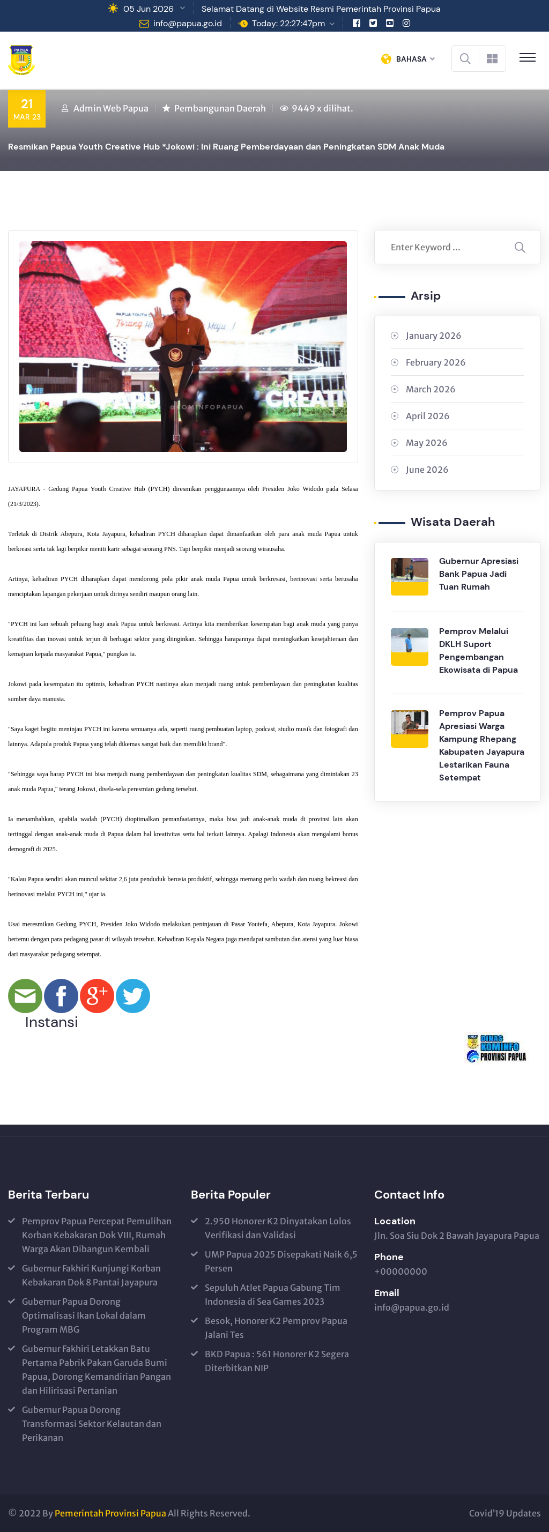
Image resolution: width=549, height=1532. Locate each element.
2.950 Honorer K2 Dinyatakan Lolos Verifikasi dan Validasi (278, 1228)
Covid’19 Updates (505, 1513)
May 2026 (427, 442)
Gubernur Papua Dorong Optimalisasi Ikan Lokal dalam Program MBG (84, 1315)
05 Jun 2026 (148, 8)
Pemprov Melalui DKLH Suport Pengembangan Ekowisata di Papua (478, 650)
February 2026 (436, 362)
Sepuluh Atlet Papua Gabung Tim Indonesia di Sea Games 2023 (272, 1294)
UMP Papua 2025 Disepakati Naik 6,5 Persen (281, 1261)
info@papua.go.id (187, 23)
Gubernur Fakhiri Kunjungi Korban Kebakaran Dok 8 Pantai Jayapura (91, 1275)
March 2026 (431, 389)
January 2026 (434, 335)
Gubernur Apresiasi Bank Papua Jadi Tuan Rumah (478, 573)
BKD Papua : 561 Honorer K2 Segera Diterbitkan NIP (277, 1361)
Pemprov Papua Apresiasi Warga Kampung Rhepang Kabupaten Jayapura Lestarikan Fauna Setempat (481, 745)
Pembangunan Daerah (220, 108)
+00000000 (400, 1271)
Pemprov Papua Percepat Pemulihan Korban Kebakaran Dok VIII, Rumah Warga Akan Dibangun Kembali (97, 1235)
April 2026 (428, 416)
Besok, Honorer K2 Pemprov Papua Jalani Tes (276, 1327)
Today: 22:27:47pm (288, 23)
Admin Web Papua (111, 108)
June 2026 (427, 469)
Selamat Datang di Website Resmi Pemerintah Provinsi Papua (321, 8)
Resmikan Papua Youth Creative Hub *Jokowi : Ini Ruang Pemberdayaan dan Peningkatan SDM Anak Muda (226, 146)
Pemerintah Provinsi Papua (110, 1513)
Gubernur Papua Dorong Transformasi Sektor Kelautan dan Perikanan (91, 1423)
